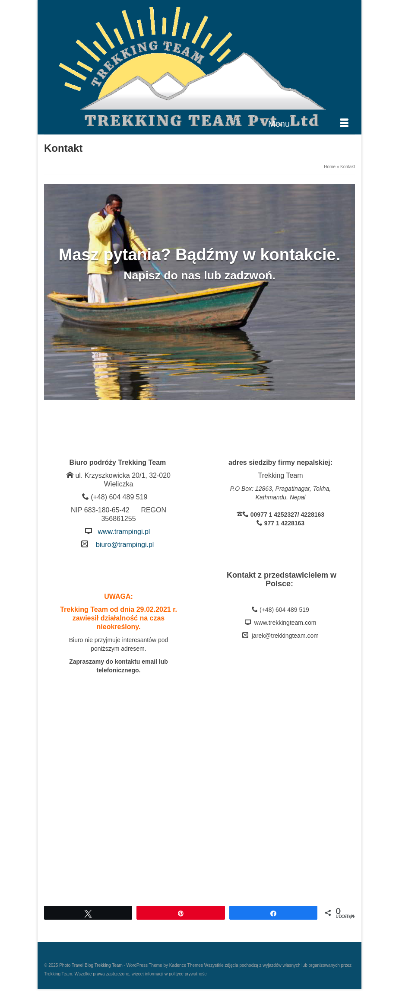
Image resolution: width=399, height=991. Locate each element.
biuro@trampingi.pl (125, 544)
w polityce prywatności (185, 974)
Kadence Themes (186, 965)
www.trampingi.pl (124, 531)
